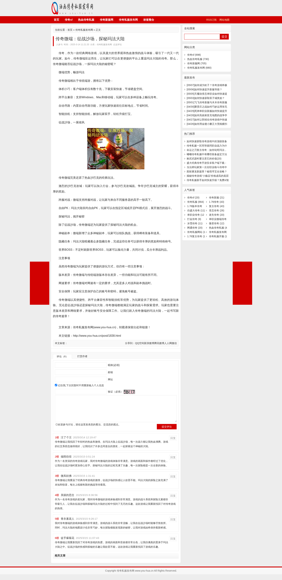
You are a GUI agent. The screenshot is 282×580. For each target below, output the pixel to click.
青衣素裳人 (67, 524)
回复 (173, 443)
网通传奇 (195, 227)
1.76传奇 (216, 201)
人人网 (168, 343)
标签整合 (148, 19)
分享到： (130, 343)
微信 (174, 343)
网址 (110, 379)
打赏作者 (82, 356)
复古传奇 (216, 206)
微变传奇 (216, 223)
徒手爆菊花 (67, 543)
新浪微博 (149, 343)
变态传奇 (216, 210)
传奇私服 (195, 201)
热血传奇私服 (86, 19)
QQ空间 (139, 343)
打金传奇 (194, 219)
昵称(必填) (113, 365)
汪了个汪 (66, 443)
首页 (56, 19)
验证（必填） (115, 391)
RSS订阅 (211, 19)
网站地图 (224, 19)
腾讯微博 (159, 343)
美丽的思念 (67, 500)
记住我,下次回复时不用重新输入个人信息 (81, 385)
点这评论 (117, 44)
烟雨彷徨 (66, 462)
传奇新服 (216, 197)
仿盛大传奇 (196, 210)
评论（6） (62, 356)
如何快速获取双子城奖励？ (206, 98)
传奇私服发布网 (72, 8)
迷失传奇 (216, 214)
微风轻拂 (66, 481)
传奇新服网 (106, 19)
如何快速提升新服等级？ (204, 89)
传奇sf (68, 19)
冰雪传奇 (195, 223)
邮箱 (110, 372)
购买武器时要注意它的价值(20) (204, 158)
